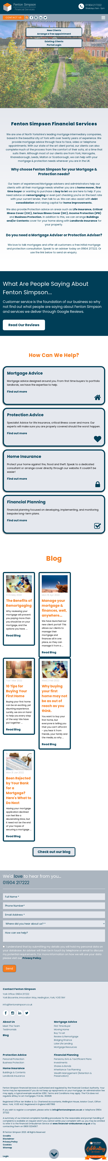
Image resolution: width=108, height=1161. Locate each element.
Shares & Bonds (62, 1069)
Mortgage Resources (65, 1050)
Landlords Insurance (14, 1079)
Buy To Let (59, 1036)
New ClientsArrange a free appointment (54, 32)
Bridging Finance (63, 1043)
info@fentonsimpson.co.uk (17, 1007)
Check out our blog (54, 855)
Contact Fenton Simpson (19, 992)
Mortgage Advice (65, 1025)
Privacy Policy (10, 1145)
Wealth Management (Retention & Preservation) (73, 1078)
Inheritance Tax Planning (67, 1073)
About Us (9, 1025)
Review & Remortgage (66, 1039)
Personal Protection (13, 1062)
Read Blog (13, 639)
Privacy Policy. (32, 961)
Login (6, 1159)
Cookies (7, 1148)
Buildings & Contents (14, 1075)
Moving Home (61, 1032)
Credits (7, 1139)
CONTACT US (14, 17)
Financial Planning (66, 1058)
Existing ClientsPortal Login (54, 44)
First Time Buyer (62, 1029)
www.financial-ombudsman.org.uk (71, 1126)
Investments (60, 1065)
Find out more (17, 392)
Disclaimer (8, 1142)
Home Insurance (14, 1071)
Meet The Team (11, 1029)
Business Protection (13, 1065)
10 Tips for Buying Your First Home (16, 694)
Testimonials (9, 1032)
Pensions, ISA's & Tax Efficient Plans (73, 1062)
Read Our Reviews (23, 325)
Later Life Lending (63, 1046)
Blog (6, 1038)
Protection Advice (15, 1058)
